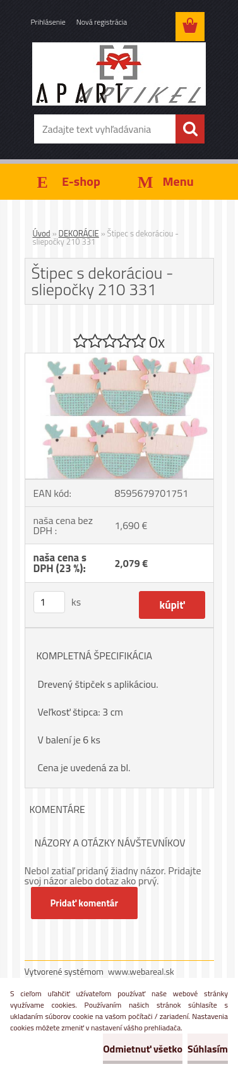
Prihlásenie (48, 22)
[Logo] (119, 74)
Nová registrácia (102, 22)
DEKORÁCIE (79, 233)
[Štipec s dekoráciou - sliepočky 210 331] (119, 358)
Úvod (42, 233)
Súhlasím (207, 1048)
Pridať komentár (85, 903)
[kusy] (49, 602)
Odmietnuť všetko (142, 1048)
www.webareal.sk (141, 971)
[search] (190, 128)
